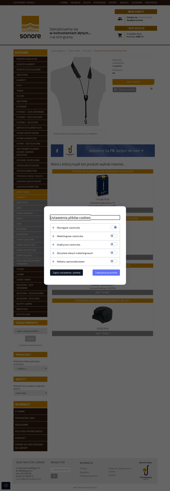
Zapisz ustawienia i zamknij (66, 272)
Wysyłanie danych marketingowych (75, 253)
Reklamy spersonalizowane (71, 261)
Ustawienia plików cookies (70, 217)
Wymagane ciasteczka (68, 227)
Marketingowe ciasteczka (70, 236)
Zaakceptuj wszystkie (106, 272)
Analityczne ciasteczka (68, 244)
